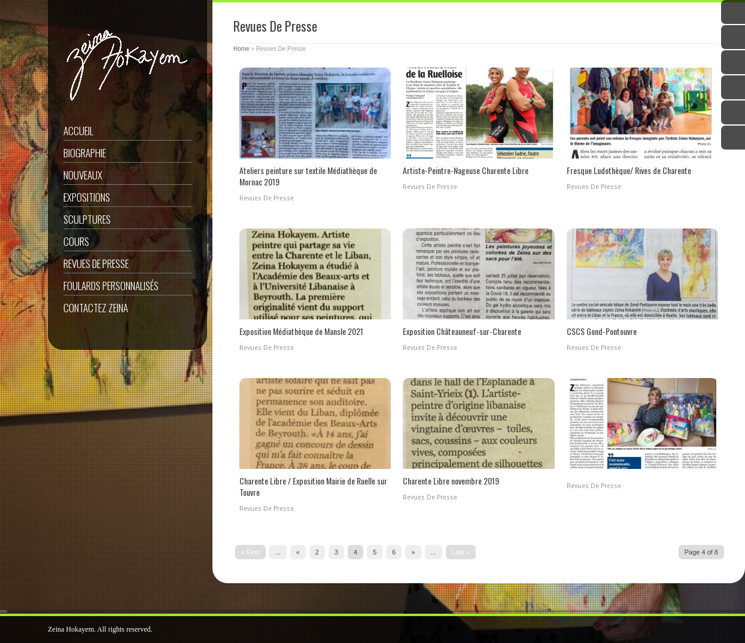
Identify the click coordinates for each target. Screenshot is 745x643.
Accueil (78, 130)
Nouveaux (82, 174)
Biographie (84, 152)
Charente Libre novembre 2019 (451, 480)
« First (250, 552)
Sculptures (87, 219)
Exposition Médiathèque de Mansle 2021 (301, 331)
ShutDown (36, 629)
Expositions (86, 197)
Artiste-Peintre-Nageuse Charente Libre (465, 170)
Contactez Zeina (95, 307)
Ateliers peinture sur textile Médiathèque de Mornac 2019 (308, 176)
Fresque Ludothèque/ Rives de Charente (629, 170)
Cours (76, 241)
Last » (461, 552)
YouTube (733, 87)
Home (241, 48)
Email (733, 138)
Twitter (733, 12)
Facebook (733, 37)
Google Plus (733, 62)
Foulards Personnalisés (111, 285)
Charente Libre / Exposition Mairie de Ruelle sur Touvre (313, 486)
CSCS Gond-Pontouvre (602, 331)
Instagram (733, 112)
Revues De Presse (96, 263)
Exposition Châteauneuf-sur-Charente (462, 331)
